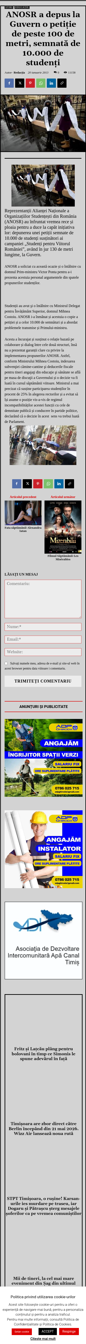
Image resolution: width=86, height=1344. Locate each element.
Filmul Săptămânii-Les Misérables (62, 558)
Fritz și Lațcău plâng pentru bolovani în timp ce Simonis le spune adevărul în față (43, 1053)
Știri (9, 7)
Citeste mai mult (42, 1339)
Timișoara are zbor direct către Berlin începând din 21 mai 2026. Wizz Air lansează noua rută (43, 1128)
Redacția (19, 72)
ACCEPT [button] (48, 1331)
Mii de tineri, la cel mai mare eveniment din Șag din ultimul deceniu (44, 1283)
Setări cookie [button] (21, 1331)
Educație (22, 7)
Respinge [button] (69, 1331)
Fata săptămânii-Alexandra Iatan (23, 529)
